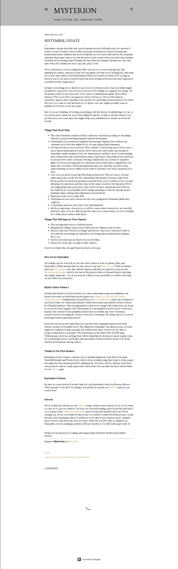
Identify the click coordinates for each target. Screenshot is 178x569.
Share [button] (47, 453)
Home (57, 19)
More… (99, 19)
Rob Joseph (60, 269)
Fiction (67, 19)
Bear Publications (102, 299)
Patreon (113, 387)
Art (76, 19)
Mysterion (75, 10)
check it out (108, 266)
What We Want (83, 457)
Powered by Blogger (89, 559)
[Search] (132, 9)
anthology (54, 272)
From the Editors (67, 457)
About (55, 369)
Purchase (86, 19)
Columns (55, 457)
